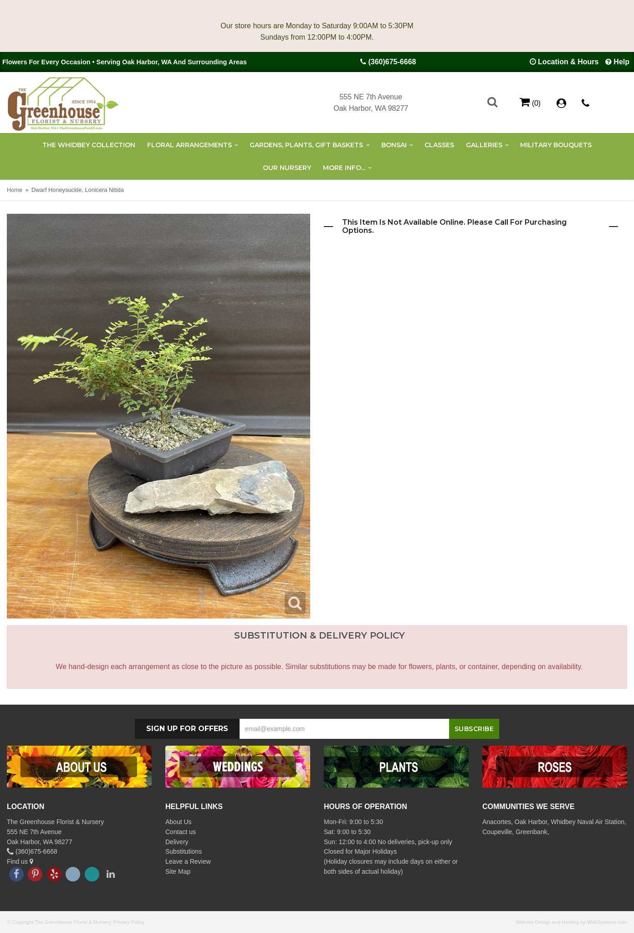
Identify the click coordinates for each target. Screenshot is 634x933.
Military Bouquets (556, 145)
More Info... (344, 168)
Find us (20, 861)
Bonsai (394, 145)
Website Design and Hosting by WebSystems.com (571, 922)
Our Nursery (287, 168)
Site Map (177, 871)
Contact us (180, 831)
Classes (439, 145)
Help (621, 62)
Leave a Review (188, 861)
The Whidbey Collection (88, 145)
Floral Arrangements (189, 145)
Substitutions (183, 851)
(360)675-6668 (392, 62)
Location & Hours (568, 62)
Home (14, 189)
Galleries (484, 145)
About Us (178, 821)
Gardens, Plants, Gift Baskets (306, 145)
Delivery (177, 841)
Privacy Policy (128, 922)
